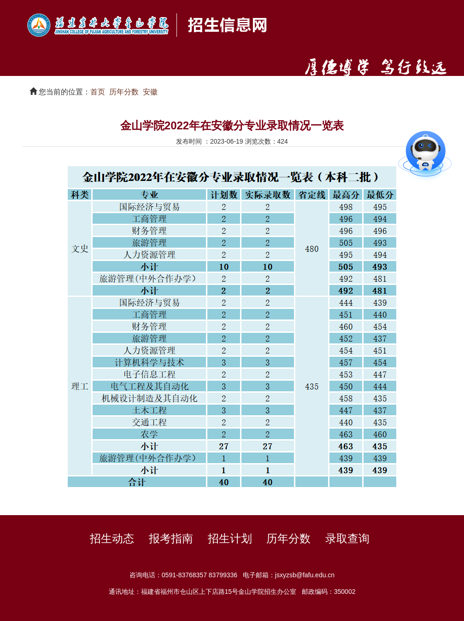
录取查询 (347, 538)
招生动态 (112, 538)
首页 (97, 92)
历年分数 (124, 92)
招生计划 (230, 538)
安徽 (150, 92)
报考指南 (171, 538)
